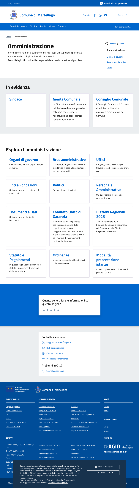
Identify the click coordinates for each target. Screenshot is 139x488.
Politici (8, 418)
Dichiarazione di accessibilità (82, 457)
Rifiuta (103, 467)
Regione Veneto (14, 3)
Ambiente (75, 418)
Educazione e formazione (48, 422)
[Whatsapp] (99, 15)
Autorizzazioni (44, 414)
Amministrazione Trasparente (83, 445)
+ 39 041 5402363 (16, 454)
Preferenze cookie (68, 480)
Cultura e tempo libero (80, 426)
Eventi (106, 430)
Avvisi (106, 410)
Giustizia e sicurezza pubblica (82, 414)
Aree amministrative (14, 410)
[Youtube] (104, 15)
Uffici (8, 414)
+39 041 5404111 (16, 451)
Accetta (103, 473)
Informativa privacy (79, 449)
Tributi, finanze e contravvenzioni (84, 422)
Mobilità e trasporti (78, 410)
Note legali (75, 453)
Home (8, 36)
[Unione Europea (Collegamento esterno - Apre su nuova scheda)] (18, 390)
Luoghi (106, 426)
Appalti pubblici (44, 426)
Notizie (106, 406)
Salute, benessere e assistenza (51, 430)
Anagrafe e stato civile (47, 410)
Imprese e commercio (79, 430)
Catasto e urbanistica (47, 406)
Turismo (74, 406)
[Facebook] (93, 15)
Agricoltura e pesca (46, 418)
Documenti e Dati (13, 426)
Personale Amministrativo (16, 422)
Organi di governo (13, 406)
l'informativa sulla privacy (58, 482)
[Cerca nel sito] (128, 15)
